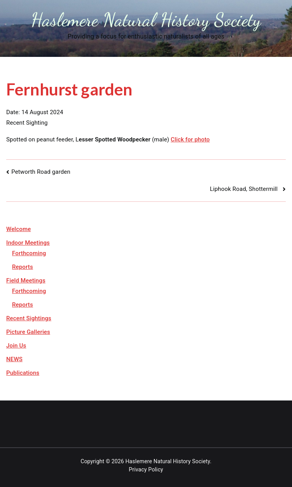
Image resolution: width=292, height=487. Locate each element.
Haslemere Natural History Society (146, 20)
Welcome (18, 229)
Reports (22, 266)
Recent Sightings (28, 318)
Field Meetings (25, 280)
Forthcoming (29, 253)
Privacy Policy (146, 469)
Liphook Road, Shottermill (245, 188)
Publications (22, 372)
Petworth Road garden (40, 171)
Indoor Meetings (28, 242)
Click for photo (190, 139)
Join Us (16, 345)
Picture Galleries (28, 331)
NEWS (14, 359)
